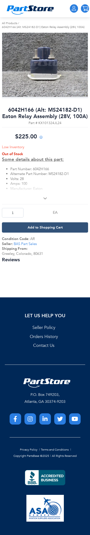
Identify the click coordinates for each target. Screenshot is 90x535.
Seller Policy (43, 328)
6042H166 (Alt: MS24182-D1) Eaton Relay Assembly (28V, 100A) (43, 27)
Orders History (44, 337)
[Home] (30, 10)
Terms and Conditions (55, 450)
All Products (9, 23)
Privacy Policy (28, 450)
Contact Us (43, 346)
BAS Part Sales (25, 243)
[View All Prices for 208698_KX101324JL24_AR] (41, 137)
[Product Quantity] (13, 213)
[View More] (45, 198)
